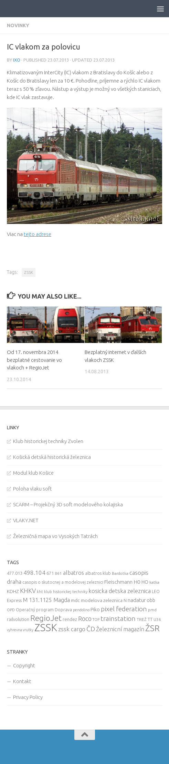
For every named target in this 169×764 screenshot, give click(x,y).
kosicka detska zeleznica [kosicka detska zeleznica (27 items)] (119, 591)
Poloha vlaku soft (32, 489)
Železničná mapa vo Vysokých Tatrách (55, 536)
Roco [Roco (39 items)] (85, 618)
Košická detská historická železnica (52, 457)
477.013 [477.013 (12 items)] (14, 573)
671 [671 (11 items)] (50, 573)
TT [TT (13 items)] (150, 619)
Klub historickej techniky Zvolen (48, 441)
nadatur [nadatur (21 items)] (137, 600)
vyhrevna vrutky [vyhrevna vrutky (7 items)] (20, 630)
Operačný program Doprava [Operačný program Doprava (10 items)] (44, 609)
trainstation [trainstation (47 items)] (118, 618)
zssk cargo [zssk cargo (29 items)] (71, 629)
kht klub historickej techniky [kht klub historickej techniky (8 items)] (62, 592)
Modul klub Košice (33, 473)
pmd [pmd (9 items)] (152, 609)
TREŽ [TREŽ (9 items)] (142, 619)
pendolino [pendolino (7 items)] (81, 610)
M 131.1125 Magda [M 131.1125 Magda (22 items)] (46, 600)
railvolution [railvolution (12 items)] (18, 619)
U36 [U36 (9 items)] (157, 619)
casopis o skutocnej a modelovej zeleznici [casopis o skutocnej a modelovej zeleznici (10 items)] (62, 582)
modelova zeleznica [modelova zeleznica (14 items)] (102, 600)
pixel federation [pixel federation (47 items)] (124, 609)
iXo (16, 59)
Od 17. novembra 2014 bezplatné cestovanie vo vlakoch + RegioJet (34, 359)
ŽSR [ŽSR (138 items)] (152, 628)
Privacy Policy (28, 697)
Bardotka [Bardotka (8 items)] (120, 573)
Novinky (18, 25)
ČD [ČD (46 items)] (90, 629)
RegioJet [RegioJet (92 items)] (46, 618)
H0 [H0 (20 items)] (137, 582)
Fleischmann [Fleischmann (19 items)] (118, 582)
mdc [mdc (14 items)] (75, 600)
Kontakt (22, 681)
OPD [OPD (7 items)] (11, 610)
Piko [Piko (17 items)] (95, 609)
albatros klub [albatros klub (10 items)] (98, 573)
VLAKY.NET (26, 520)
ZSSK (28, 272)
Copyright (24, 665)
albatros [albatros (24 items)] (73, 573)
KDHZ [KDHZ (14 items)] (13, 591)
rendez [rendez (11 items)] (70, 619)
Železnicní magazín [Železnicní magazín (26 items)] (120, 629)
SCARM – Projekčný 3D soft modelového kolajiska (68, 504)
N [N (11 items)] (125, 600)
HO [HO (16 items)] (144, 582)
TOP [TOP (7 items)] (96, 619)
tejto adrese (37, 234)
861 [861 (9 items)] (58, 573)
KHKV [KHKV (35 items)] (28, 590)
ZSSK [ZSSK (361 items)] (45, 627)
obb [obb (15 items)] (151, 600)
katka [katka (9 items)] (154, 582)
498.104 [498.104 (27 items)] (34, 572)
